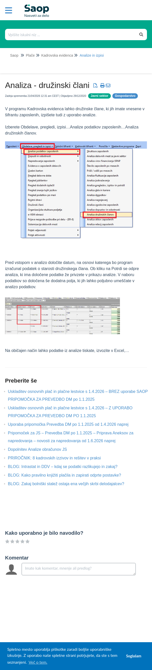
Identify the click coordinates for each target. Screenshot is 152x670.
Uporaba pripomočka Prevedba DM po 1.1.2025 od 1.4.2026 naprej (72, 424)
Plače (30, 55)
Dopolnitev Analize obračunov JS (41, 449)
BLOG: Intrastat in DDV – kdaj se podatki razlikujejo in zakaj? (66, 466)
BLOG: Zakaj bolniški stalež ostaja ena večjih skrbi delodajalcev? (69, 484)
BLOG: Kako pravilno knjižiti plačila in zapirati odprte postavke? (68, 475)
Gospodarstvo (125, 96)
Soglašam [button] (133, 656)
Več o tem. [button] (38, 662)
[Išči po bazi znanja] (70, 34)
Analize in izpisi (92, 55)
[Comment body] (78, 569)
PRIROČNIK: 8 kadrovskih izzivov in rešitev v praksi (58, 458)
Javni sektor (99, 96)
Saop (14, 55)
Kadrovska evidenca (57, 55)
